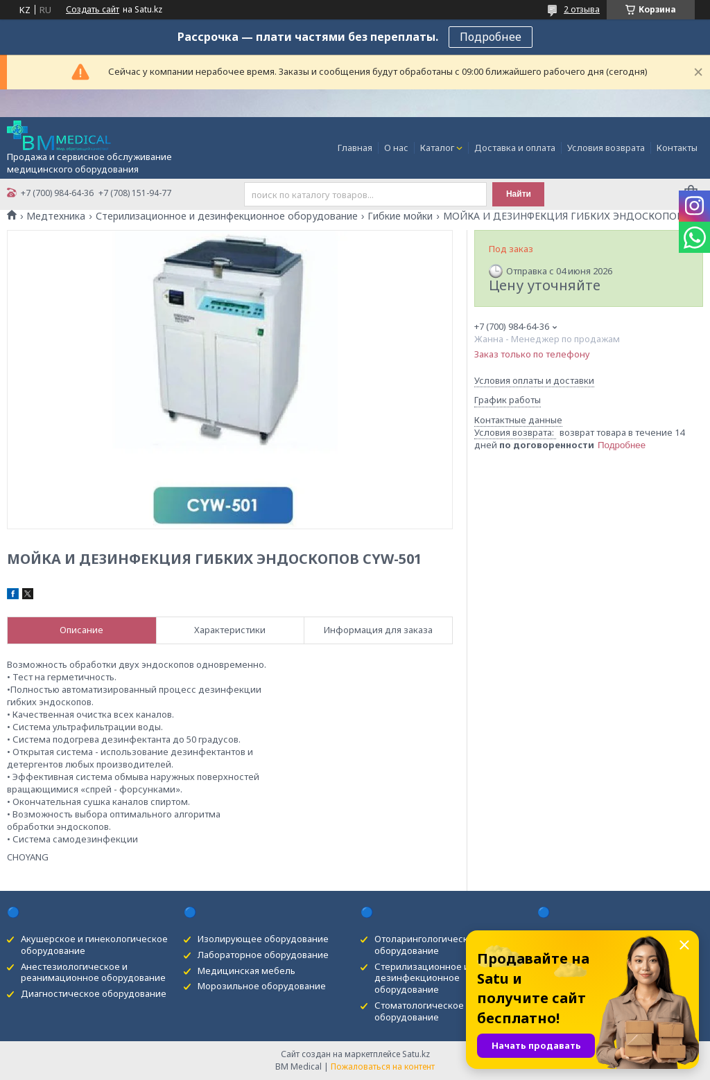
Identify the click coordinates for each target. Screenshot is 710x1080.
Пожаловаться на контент (383, 1066)
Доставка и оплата (514, 147)
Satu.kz (416, 1054)
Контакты (677, 147)
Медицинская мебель (246, 970)
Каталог (437, 147)
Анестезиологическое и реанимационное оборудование (93, 972)
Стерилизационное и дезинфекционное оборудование (227, 216)
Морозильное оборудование (262, 986)
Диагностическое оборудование (93, 993)
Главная (355, 147)
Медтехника (55, 216)
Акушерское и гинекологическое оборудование (94, 944)
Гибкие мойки (400, 216)
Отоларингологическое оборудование (426, 944)
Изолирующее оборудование (263, 938)
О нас (396, 147)
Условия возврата (606, 147)
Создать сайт (92, 10)
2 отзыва (582, 9)
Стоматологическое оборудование (419, 1011)
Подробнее (490, 36)
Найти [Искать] (518, 194)
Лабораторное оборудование (263, 954)
